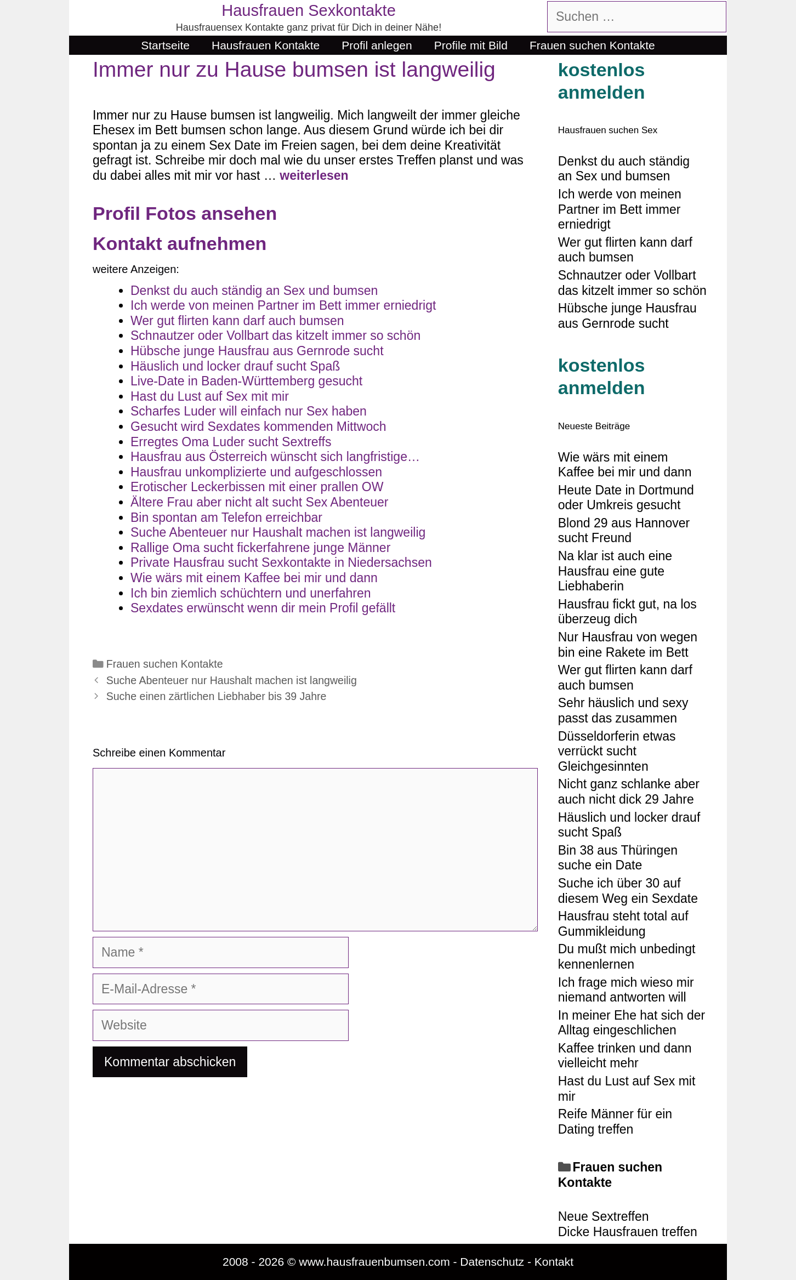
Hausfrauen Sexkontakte (308, 10)
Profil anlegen (377, 45)
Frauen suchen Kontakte (592, 45)
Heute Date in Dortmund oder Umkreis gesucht (626, 498)
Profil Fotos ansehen (185, 213)
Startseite (165, 45)
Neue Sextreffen (603, 1216)
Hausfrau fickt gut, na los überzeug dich (627, 612)
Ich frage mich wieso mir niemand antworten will (626, 990)
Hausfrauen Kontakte (266, 45)
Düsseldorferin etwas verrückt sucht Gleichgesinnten (617, 751)
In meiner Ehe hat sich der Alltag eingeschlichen (631, 1023)
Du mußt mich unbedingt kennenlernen (627, 956)
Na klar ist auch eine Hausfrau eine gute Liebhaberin (615, 571)
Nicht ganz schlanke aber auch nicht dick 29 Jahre (629, 791)
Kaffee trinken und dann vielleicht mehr (625, 1056)
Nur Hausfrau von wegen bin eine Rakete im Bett (627, 644)
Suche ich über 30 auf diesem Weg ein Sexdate (628, 891)
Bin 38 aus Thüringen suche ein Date (618, 858)
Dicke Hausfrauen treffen (627, 1232)
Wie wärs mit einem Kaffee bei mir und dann (625, 465)
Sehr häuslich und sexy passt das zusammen (623, 710)
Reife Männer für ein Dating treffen (615, 1121)
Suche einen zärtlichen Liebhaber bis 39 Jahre (216, 696)
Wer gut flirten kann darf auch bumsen (625, 677)
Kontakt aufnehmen (179, 243)
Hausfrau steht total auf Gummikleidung (623, 923)
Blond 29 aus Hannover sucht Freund (624, 530)
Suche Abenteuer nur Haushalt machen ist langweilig (231, 680)
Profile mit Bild (471, 45)
